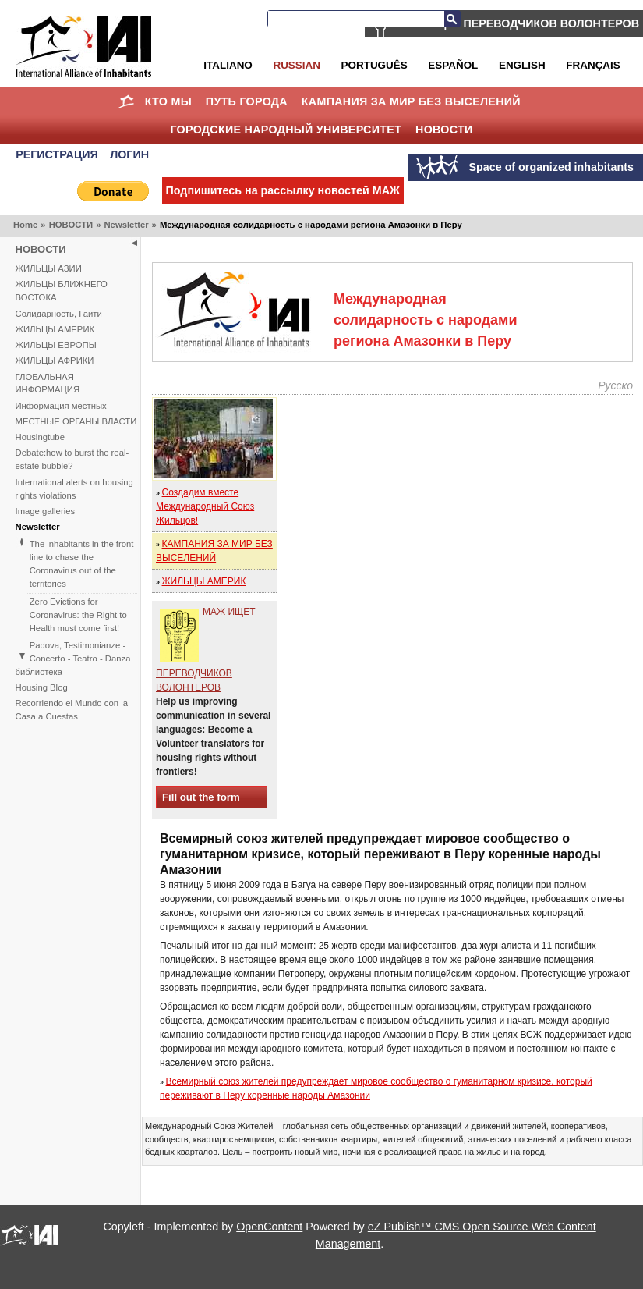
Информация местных (61, 405)
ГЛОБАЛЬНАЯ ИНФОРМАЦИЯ (48, 383)
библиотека (39, 671)
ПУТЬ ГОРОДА (247, 101)
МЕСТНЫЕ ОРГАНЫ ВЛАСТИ (76, 421)
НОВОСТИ (444, 129)
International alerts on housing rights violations (74, 489)
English (522, 65)
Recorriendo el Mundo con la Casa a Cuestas (72, 709)
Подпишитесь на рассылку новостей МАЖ (283, 190)
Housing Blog (42, 687)
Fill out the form (201, 797)
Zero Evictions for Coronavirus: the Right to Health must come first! (78, 615)
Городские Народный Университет (285, 129)
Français (593, 65)
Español (453, 65)
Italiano (227, 65)
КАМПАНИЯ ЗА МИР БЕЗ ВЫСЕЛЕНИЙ (411, 101)
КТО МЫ (168, 101)
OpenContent (269, 1226)
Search (452, 19)
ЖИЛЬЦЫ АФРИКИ (55, 360)
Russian (296, 65)
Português (374, 65)
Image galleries (46, 511)
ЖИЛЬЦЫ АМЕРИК (55, 329)
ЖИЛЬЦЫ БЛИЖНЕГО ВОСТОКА (62, 290)
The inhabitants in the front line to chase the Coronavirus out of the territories (82, 563)
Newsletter (126, 224)
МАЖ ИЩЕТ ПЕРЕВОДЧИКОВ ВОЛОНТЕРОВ (517, 23)
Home (126, 101)
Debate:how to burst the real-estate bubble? (72, 459)
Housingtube (40, 437)
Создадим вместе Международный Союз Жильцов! (205, 506)
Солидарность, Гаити (59, 313)
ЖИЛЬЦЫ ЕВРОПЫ (56, 345)
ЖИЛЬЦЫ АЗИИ (49, 268)
